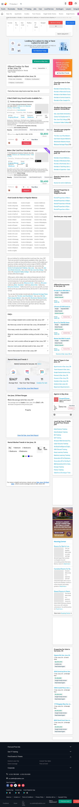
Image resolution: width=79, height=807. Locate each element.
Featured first (42, 68)
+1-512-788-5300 (14, 774)
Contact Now (66, 301)
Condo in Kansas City (27, 217)
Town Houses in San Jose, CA (62, 369)
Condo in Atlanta (12, 203)
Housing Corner (60, 541)
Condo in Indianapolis (40, 214)
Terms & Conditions (27, 797)
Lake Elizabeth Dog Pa (35, 177)
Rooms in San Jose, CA (64, 354)
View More (34, 139)
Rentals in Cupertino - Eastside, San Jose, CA (62, 169)
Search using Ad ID (63, 34)
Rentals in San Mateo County (62, 94)
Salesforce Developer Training (62, 472)
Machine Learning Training (62, 455)
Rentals (20, 10)
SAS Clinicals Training (60, 449)
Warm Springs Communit (37, 129)
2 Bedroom (30, 117)
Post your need (65, 801)
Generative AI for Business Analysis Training (62, 458)
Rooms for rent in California (62, 183)
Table (45, 448)
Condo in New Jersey (40, 219)
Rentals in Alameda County (62, 91)
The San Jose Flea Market (25, 296)
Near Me (9, 15)
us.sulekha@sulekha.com (16, 778)
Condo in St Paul (25, 233)
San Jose (22, 24)
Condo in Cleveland (39, 208)
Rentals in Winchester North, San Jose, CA (62, 160)
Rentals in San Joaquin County (62, 100)
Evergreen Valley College (21, 272)
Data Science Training (60, 429)
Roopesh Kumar (64, 398)
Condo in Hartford (13, 214)
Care (40, 10)
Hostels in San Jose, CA (61, 381)
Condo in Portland (39, 225)
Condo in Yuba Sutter (27, 239)
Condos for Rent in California (31, 17)
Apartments (18, 15)
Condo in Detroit (38, 211)
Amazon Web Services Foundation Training (62, 440)
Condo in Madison (13, 248)
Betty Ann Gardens (13, 287)
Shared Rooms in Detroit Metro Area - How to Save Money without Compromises (62, 591)
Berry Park (34, 285)
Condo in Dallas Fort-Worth (15, 211)
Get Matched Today (39, 51)
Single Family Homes (49, 15)
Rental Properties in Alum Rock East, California (62, 209)
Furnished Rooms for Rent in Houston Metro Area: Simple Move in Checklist (62, 569)
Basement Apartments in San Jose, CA (62, 387)
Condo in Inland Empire (14, 217)
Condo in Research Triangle (15, 228)
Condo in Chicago (13, 208)
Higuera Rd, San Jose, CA (62, 655)
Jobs (35, 10)
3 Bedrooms (13, 451)
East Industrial (22, 110)
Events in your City (13, 761)
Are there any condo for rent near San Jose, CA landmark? (28, 325)
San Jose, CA (56, 301)
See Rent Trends (63, 73)
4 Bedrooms (23, 451)
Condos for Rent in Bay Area (47, 17)
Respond (26, 143)
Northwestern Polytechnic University (26, 125)
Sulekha (5, 4)
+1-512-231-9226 (25, 774)
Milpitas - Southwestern (16, 82)
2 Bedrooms (26, 448)
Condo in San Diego (26, 231)
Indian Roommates (11, 17)
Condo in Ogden (12, 250)
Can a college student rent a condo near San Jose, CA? (28, 320)
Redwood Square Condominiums (20, 101)
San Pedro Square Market (62, 138)
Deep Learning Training (61, 452)
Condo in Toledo (39, 239)
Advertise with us (50, 797)
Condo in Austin (25, 203)
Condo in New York (13, 222)
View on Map (16, 108)
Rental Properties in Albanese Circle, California (62, 200)
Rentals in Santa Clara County (62, 88)
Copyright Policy (62, 797)
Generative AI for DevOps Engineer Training (62, 461)
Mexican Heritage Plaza (40, 294)
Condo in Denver (25, 211)
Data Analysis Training (60, 432)
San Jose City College (36, 270)
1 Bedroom (17, 448)
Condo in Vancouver (26, 236)
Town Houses (36, 15)
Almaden (44, 283)
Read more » (67, 564)
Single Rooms (70, 15)
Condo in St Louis (13, 233)
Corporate (39, 768)
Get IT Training (39, 752)
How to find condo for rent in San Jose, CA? (28, 351)
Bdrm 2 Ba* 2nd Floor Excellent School (22, 150)
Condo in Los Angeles (40, 217)
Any (10, 448)
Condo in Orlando (26, 222)
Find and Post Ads (39, 747)
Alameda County (25, 154)
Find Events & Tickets (39, 757)
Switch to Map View (41, 61)
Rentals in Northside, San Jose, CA (62, 163)
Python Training (58, 469)
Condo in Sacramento (40, 228)
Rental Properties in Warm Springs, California (62, 197)
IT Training (28, 10)
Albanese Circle (28, 283)
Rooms (61, 15)
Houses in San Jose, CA (61, 378)
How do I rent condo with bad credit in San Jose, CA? (28, 346)
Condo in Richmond (26, 228)
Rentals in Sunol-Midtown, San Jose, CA (62, 158)
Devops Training (59, 467)
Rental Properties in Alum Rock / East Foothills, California (62, 206)
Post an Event (44, 764)
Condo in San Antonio (14, 231)
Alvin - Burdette (19, 285)
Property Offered (13, 117)
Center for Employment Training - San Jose (21, 268)
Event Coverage (12, 764)
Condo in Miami (12, 219)
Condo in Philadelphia (40, 222)
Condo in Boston (25, 205)
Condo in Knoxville (39, 242)
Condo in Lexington (26, 248)
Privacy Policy (39, 797)
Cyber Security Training (61, 443)
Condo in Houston (26, 214)
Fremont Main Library (50, 177)
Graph (40, 448)
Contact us (17, 797)
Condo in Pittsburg (26, 225)
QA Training (57, 438)
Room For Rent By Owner (62, 322)
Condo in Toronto (12, 236)
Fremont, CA (21, 106)
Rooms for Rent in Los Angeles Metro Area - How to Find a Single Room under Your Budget (62, 546)
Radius (29, 23)
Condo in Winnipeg (13, 239)
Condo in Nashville (13, 242)
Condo (10, 23)
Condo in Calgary (39, 205)
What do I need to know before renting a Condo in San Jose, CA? (28, 335)
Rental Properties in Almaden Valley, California (62, 203)
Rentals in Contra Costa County (62, 97)
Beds (39, 364)
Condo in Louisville (39, 245)
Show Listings (55, 22)
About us (8, 797)
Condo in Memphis (26, 242)
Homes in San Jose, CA (61, 375)
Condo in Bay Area (13, 205)
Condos (26, 15)
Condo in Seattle (39, 231)
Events (3, 10)
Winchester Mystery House (38, 298)
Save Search (70, 23)
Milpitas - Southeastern (32, 79)
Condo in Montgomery (40, 248)
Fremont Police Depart (20, 177)
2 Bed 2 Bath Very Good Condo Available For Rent (25, 98)
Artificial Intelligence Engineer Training (62, 446)
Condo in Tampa (38, 233)
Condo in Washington (40, 236)
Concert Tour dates (45, 761)
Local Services (49, 10)
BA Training (57, 435)
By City (16, 24)
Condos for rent (42, 383)
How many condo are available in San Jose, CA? (28, 329)
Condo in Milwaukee (13, 245)
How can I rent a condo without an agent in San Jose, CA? (28, 341)
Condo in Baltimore (39, 203)
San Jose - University (15, 79)
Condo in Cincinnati (26, 208)
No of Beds (36, 25)
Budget (43, 23)
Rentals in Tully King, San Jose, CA (62, 166)
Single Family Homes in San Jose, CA (62, 372)
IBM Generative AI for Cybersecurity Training (62, 464)
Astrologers (59, 10)
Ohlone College (21, 173)
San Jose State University (62, 113)
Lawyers (68, 10)
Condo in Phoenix (12, 225)
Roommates (11, 10)
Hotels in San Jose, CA (61, 384)
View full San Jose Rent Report (27, 388)
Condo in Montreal (26, 219)
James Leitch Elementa (20, 129)
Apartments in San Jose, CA (62, 366)
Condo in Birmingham (27, 245)
